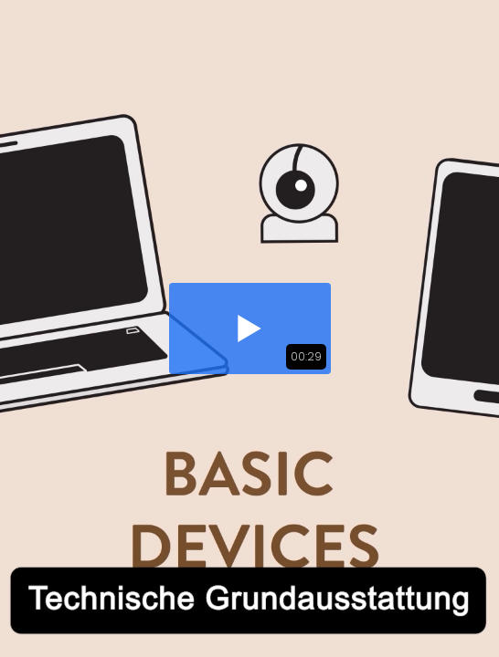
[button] (250, 328)
